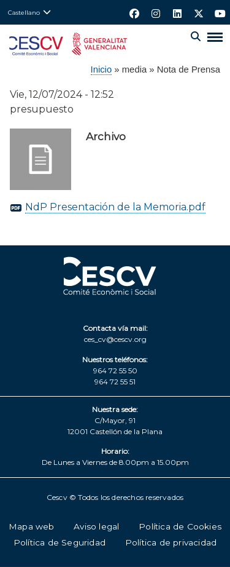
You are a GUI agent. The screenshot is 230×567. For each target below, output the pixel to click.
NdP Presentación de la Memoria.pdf (115, 207)
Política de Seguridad (59, 542)
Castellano (24, 12)
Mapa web (32, 526)
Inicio (101, 69)
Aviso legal (96, 526)
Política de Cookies (180, 526)
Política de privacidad (171, 542)
